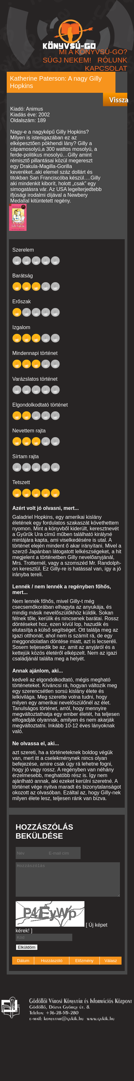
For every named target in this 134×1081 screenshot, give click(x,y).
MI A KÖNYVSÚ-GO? (93, 52)
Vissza (117, 100)
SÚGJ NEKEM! (67, 60)
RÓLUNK (112, 60)
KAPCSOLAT (106, 68)
